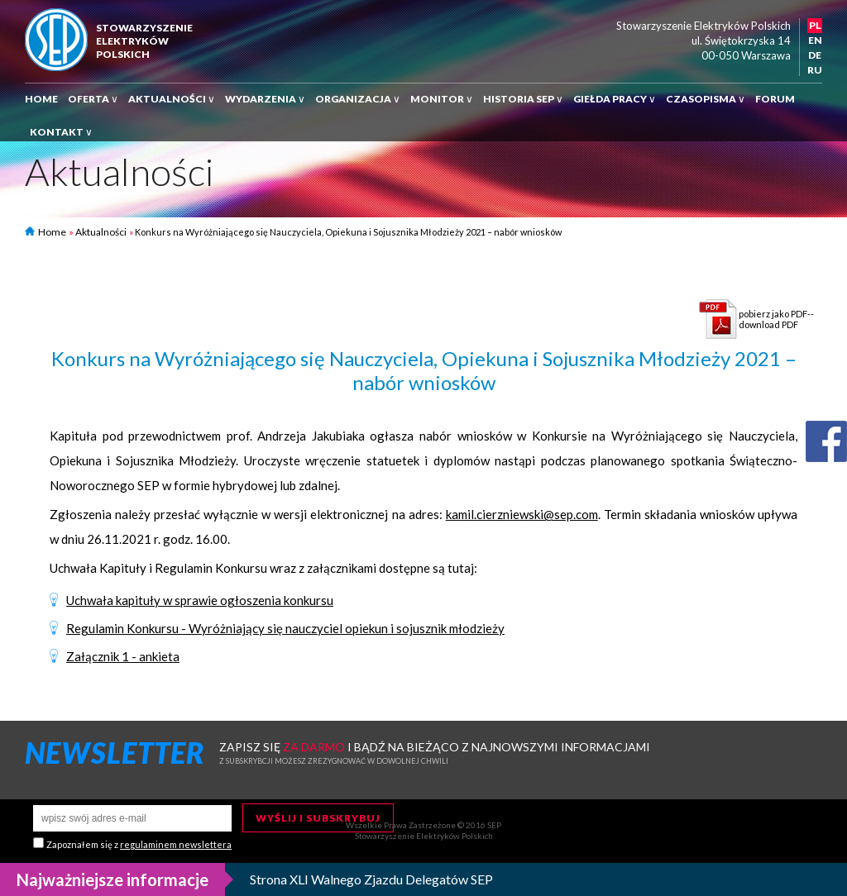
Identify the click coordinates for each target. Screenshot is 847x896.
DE (814, 55)
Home (41, 99)
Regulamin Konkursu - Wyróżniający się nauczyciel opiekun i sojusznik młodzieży (285, 628)
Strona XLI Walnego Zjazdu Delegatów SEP (371, 879)
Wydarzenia (265, 99)
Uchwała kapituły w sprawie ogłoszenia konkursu (199, 600)
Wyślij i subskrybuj (318, 818)
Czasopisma (705, 99)
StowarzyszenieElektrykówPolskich (144, 40)
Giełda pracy (614, 99)
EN (815, 40)
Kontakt (61, 132)
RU (814, 70)
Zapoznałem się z (139, 844)
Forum (775, 99)
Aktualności (171, 99)
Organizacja (357, 99)
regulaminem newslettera (176, 844)
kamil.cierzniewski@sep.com (522, 514)
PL (815, 25)
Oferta (93, 99)
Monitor (441, 99)
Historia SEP (523, 99)
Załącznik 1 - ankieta (122, 656)
